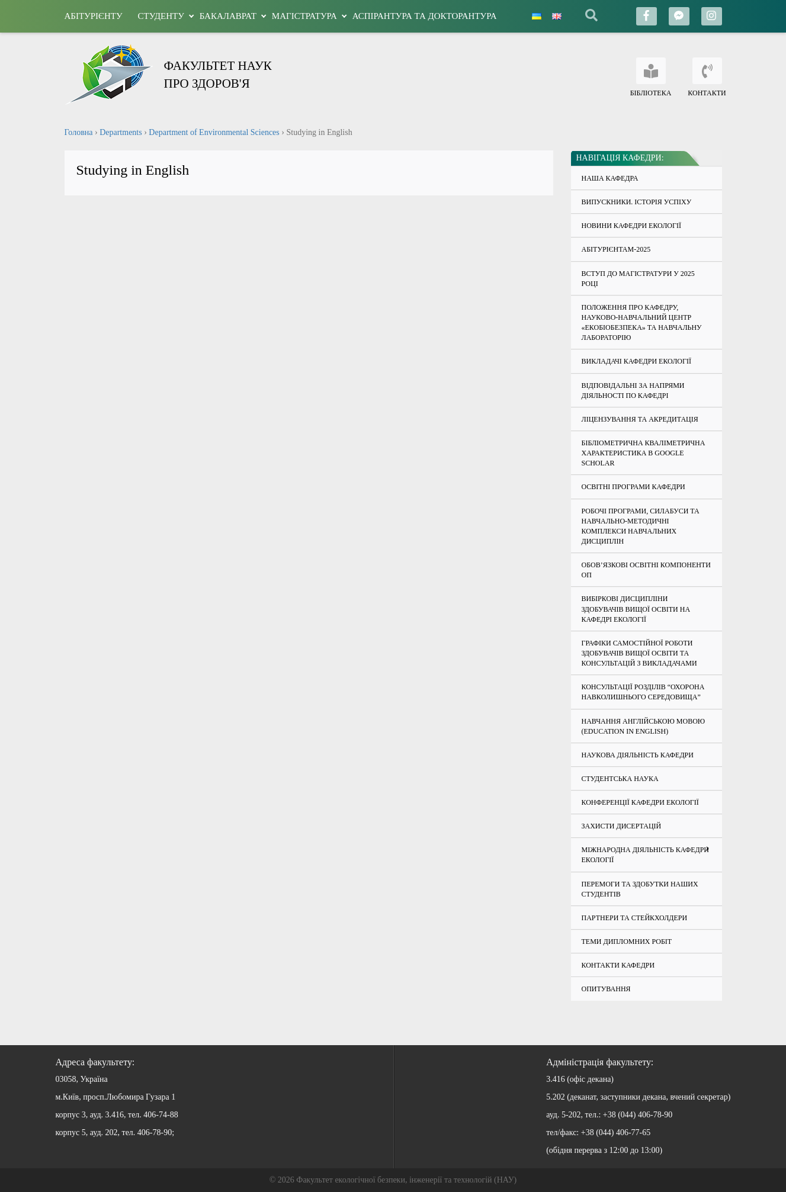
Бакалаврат (228, 16)
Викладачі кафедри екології (636, 361)
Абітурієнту (94, 16)
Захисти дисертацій (622, 826)
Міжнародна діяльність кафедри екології (646, 855)
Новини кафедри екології (631, 225)
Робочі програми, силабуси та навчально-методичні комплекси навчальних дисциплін (641, 526)
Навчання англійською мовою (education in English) (643, 726)
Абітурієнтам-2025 (616, 249)
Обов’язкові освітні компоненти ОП (646, 570)
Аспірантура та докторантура (424, 16)
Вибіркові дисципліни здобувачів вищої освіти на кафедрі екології (636, 609)
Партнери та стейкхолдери (635, 918)
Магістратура (304, 16)
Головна (79, 132)
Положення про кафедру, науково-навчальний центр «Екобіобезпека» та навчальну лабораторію (642, 322)
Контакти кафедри (618, 965)
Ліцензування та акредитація (640, 419)
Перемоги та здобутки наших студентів (640, 889)
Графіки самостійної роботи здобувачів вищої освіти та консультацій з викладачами (639, 653)
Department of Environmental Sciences (214, 132)
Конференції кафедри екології (640, 802)
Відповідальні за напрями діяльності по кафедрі (633, 390)
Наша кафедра (610, 178)
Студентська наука (620, 779)
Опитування (606, 989)
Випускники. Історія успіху (637, 202)
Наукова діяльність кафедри (638, 755)
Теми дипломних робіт (627, 941)
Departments (121, 132)
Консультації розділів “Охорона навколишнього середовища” (643, 692)
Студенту (161, 16)
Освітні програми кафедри (633, 487)
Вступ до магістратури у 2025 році (638, 278)
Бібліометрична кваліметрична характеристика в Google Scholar (643, 453)
